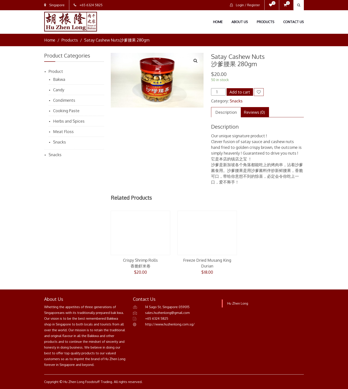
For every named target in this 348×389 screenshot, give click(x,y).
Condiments (64, 100)
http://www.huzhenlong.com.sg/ (170, 324)
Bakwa (59, 79)
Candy (58, 89)
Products (265, 22)
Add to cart (239, 92)
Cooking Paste (66, 110)
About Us (239, 22)
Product (56, 71)
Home (218, 22)
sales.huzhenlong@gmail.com (167, 313)
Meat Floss (63, 131)
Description (226, 112)
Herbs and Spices (69, 121)
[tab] (226, 112)
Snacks (236, 100)
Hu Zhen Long (237, 303)
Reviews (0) (254, 112)
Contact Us (293, 22)
